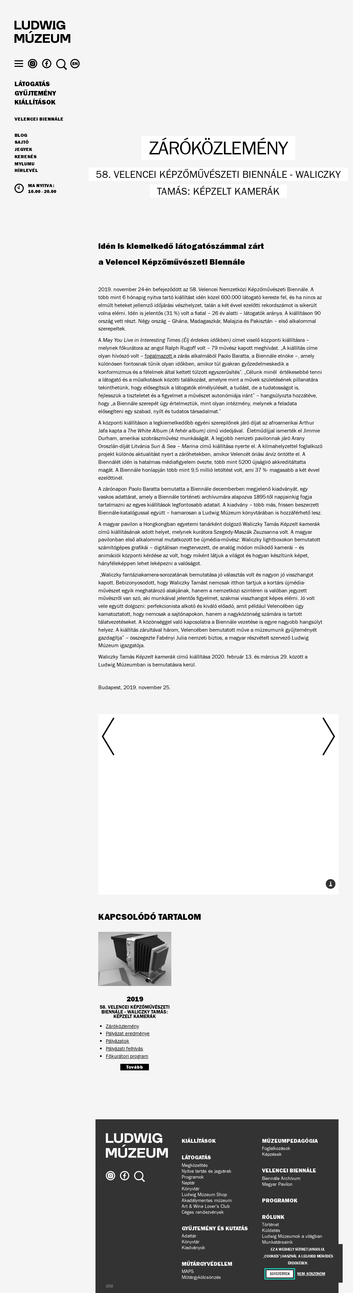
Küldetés (271, 1230)
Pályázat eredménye (128, 1033)
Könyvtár (191, 1189)
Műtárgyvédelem (207, 1263)
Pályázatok (117, 1041)
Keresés (25, 167)
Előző (138, 789)
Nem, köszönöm (311, 1274)
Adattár (189, 1236)
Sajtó (21, 153)
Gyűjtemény (35, 104)
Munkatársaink (277, 1242)
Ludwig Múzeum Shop (204, 1195)
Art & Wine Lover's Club (206, 1206)
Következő (299, 789)
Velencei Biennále (38, 129)
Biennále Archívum (281, 1178)
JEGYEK (23, 160)
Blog (20, 146)
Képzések (272, 1154)
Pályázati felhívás (124, 1048)
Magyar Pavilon (277, 1184)
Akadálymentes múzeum (207, 1200)
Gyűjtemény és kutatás (215, 1228)
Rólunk (273, 1216)
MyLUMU (24, 174)
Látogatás (32, 94)
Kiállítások (35, 113)
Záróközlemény (122, 1026)
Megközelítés (195, 1165)
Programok (193, 1177)
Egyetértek (280, 1274)
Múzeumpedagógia (290, 1140)
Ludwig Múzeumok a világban (292, 1236)
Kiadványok (193, 1248)
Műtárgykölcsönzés (201, 1277)
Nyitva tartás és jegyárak (206, 1171)
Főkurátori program (127, 1056)
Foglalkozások (276, 1148)
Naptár (188, 1183)
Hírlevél (26, 181)
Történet (270, 1225)
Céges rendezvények (203, 1212)
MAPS (188, 1271)
